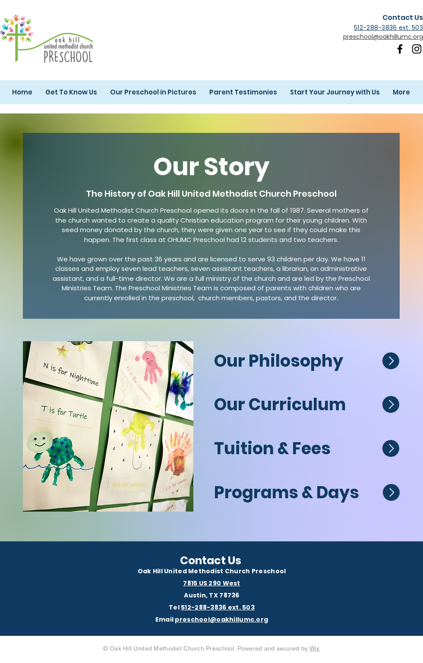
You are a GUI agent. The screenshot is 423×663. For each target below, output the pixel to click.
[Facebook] (400, 49)
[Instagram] (416, 49)
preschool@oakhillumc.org (383, 36)
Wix (314, 648)
